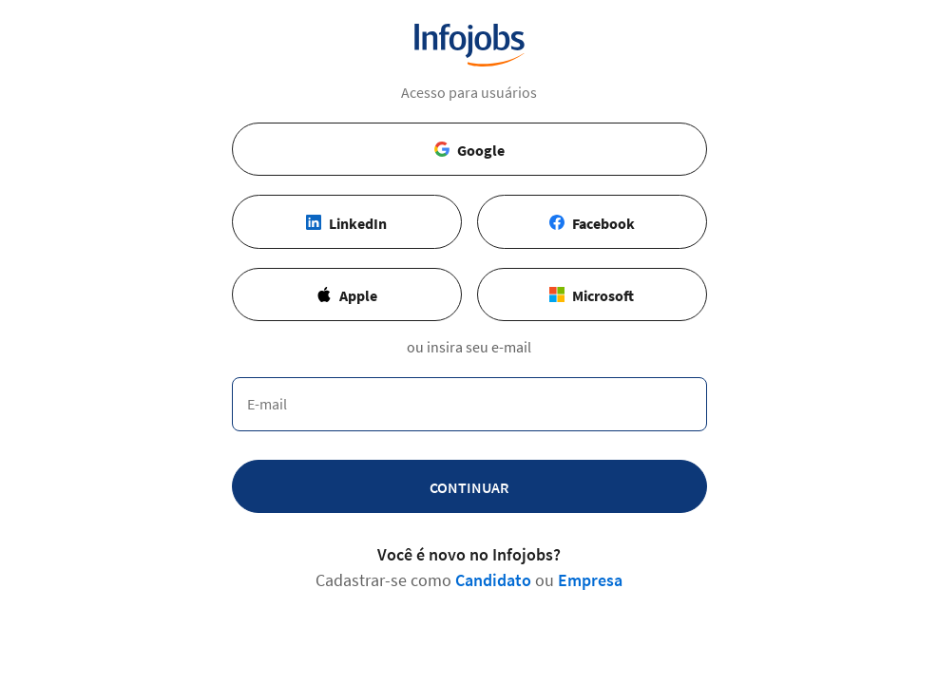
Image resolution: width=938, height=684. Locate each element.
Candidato (493, 580)
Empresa (590, 580)
